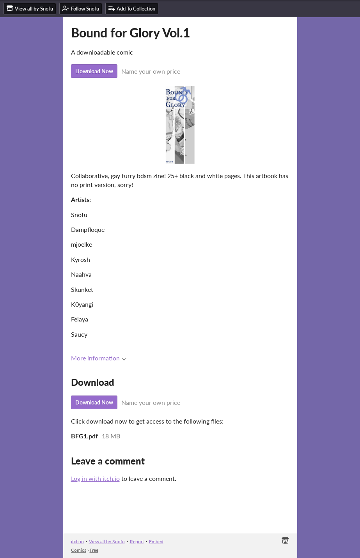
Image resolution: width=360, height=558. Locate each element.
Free (94, 550)
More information (98, 358)
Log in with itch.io (95, 478)
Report (137, 541)
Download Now (94, 71)
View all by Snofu (107, 541)
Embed (156, 541)
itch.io (77, 541)
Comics (78, 550)
